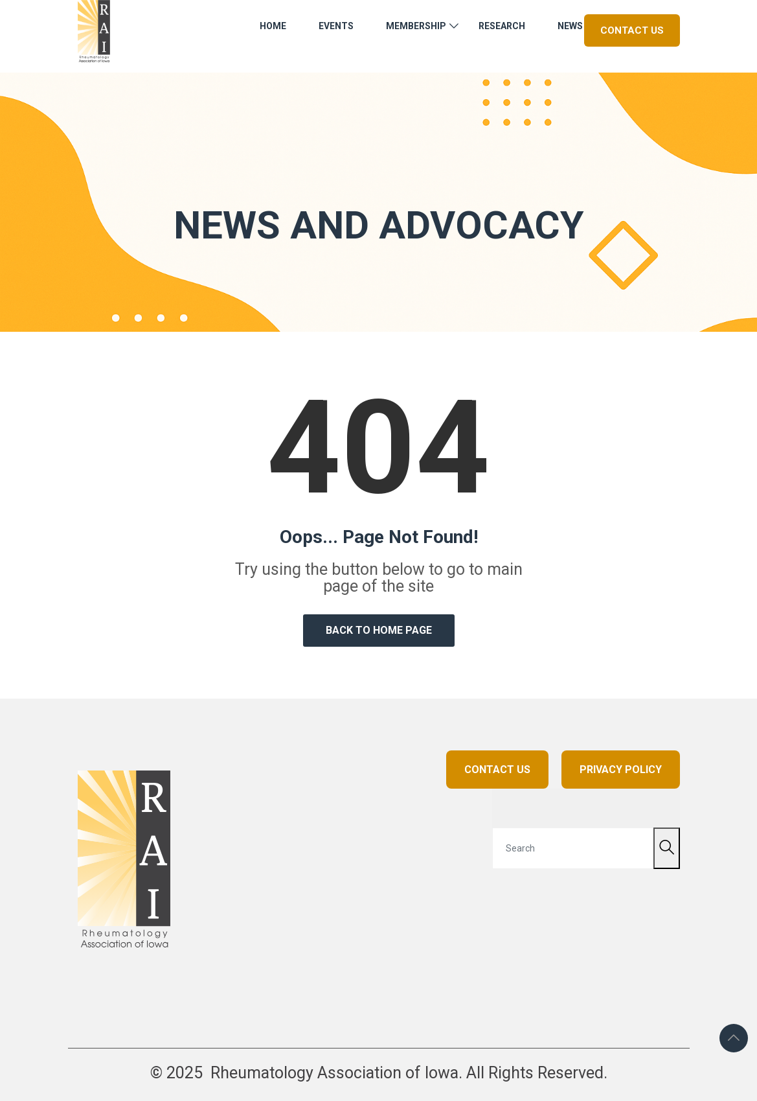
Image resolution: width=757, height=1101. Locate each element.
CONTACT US (497, 769)
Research (502, 26)
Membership (416, 26)
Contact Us (632, 30)
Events (336, 26)
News (570, 26)
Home (273, 26)
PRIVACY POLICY (621, 769)
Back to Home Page (379, 630)
